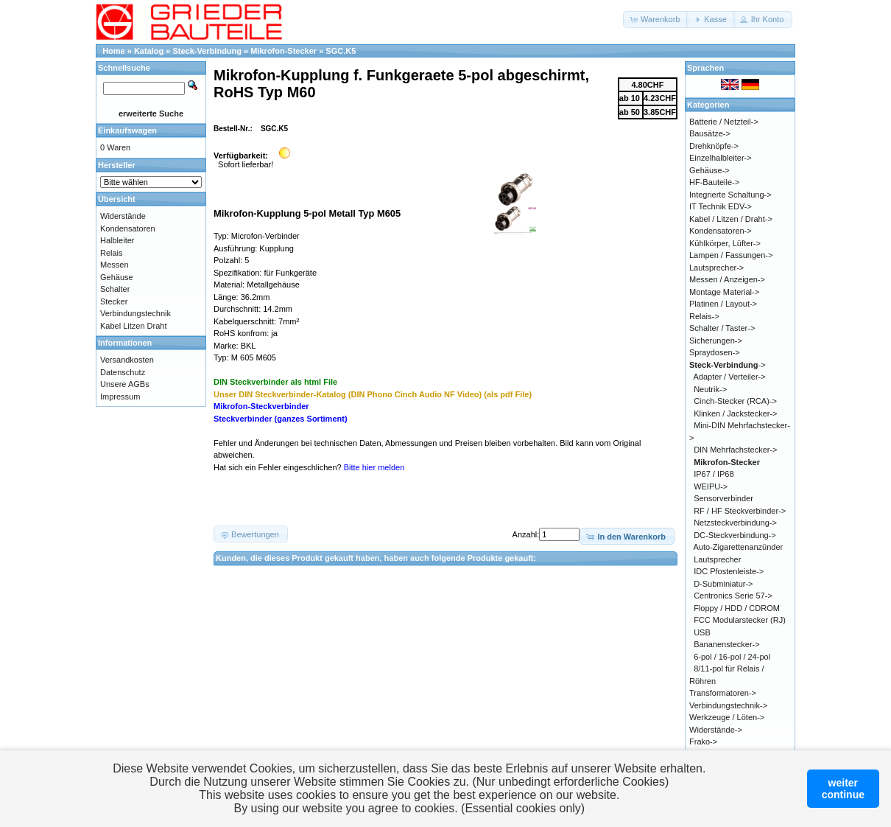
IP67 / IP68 (713, 474)
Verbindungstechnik (135, 313)
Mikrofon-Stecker (283, 50)
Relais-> (704, 316)
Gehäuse (116, 277)
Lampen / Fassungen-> (730, 255)
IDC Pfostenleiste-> (729, 571)
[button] (655, 19)
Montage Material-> (724, 291)
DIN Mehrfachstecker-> (735, 449)
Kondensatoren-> (720, 230)
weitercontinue (843, 788)
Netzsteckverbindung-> (735, 522)
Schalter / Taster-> (722, 328)
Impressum (120, 396)
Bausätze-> (709, 133)
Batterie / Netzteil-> (723, 121)
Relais (111, 252)
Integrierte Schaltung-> (730, 194)
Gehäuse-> (709, 170)
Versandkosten (127, 359)
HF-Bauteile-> (714, 182)
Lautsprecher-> (716, 267)
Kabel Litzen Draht (133, 325)
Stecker (113, 301)
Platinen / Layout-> (723, 303)
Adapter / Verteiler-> (730, 376)
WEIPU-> (711, 486)
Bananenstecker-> (727, 644)
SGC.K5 (340, 50)
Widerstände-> (715, 729)
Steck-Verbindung (207, 50)
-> (727, 364)
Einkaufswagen (127, 130)
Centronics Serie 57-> (733, 595)
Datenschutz (122, 372)
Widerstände (123, 216)
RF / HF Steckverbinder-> (740, 510)
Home (113, 50)
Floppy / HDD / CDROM (737, 608)
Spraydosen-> (714, 352)
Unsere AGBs (124, 384)
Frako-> (703, 741)
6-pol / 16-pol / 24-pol (732, 656)
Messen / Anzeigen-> (727, 279)
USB (702, 632)
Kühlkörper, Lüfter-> (725, 243)
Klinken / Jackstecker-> (735, 413)
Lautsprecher (717, 559)
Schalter (115, 289)
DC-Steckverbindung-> (735, 535)
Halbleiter (117, 240)
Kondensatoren (127, 228)
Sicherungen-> (715, 340)
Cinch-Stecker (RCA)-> (735, 401)
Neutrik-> (710, 389)
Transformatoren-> (722, 692)
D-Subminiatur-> (723, 583)
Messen (114, 264)
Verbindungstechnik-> (728, 705)
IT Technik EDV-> (720, 206)
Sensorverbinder (723, 498)
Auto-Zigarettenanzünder (738, 546)
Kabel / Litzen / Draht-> (730, 218)
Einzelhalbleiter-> (720, 157)
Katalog (148, 50)
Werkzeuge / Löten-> (726, 717)
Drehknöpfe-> (714, 146)
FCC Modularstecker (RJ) (740, 619)
